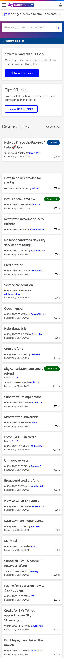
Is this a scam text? (18, 199)
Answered (52, 199)
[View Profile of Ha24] (33, 546)
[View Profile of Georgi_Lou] (37, 334)
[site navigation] (4, 5)
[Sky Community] (21, 5)
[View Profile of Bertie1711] (36, 354)
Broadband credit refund (21, 481)
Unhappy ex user (16, 460)
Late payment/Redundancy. (24, 521)
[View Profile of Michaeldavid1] (38, 250)
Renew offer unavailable (21, 417)
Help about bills (15, 329)
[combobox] (29, 27)
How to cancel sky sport (21, 501)
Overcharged (13, 308)
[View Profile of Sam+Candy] (37, 506)
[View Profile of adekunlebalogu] (12, 294)
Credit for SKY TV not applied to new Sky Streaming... (19, 615)
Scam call (10, 541)
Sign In (59, 5)
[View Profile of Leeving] (34, 571)
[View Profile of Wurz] (34, 422)
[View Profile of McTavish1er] (37, 446)
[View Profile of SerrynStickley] (38, 314)
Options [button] (50, 126)
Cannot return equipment (22, 397)
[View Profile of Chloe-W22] (34, 153)
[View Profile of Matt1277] (35, 526)
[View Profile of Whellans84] (37, 486)
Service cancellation (18, 285)
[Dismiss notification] (59, 14)
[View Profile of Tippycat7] (36, 466)
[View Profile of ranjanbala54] (36, 650)
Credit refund (13, 265)
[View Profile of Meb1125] (34, 382)
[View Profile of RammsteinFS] (37, 229)
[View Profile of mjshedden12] (37, 270)
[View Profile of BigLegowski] (37, 626)
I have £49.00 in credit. (20, 437)
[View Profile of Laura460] (36, 204)
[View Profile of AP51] (33, 596)
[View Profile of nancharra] (36, 402)
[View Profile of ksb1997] (36, 188)
